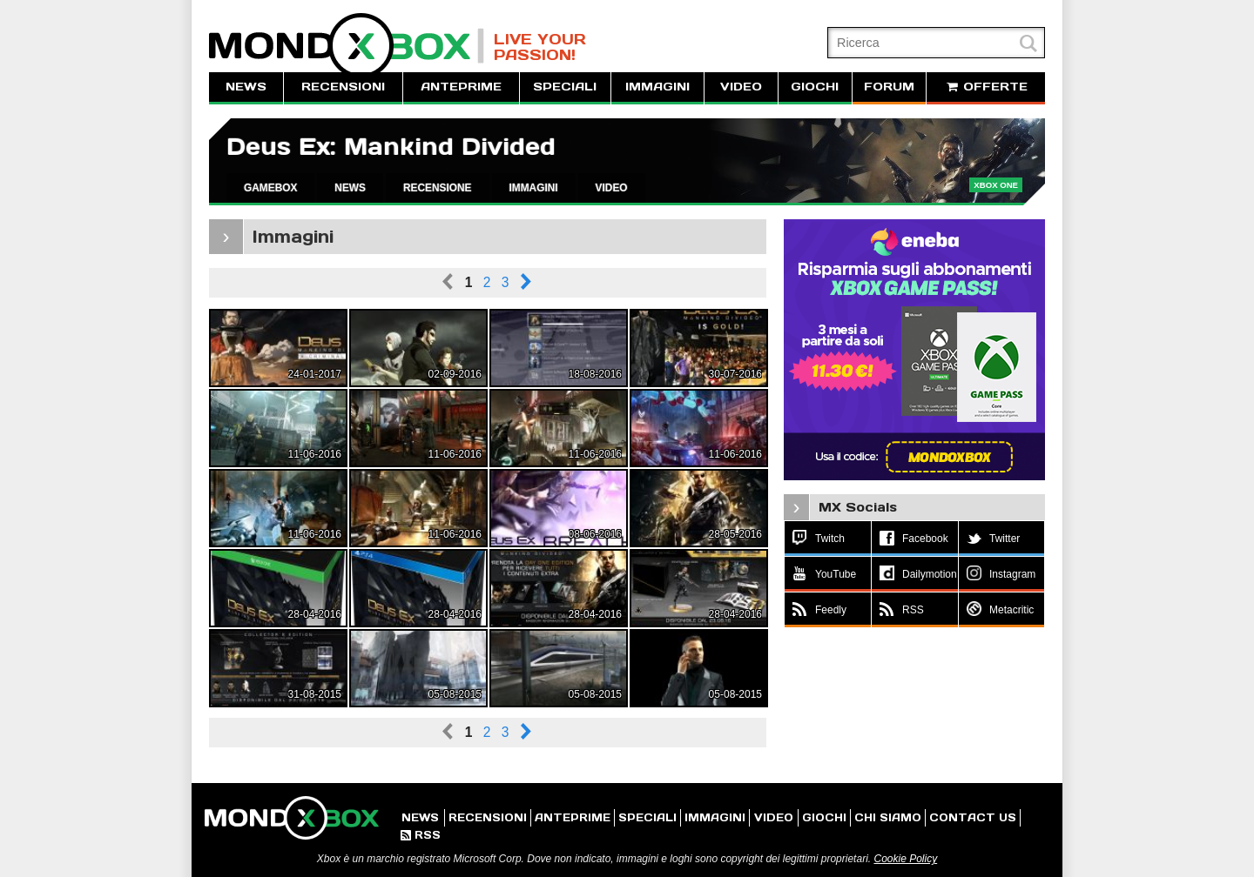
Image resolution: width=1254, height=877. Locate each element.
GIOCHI (815, 86)
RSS (421, 834)
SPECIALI (565, 86)
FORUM (889, 86)
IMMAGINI (657, 86)
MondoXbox (346, 45)
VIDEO (741, 86)
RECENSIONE (437, 188)
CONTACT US (972, 817)
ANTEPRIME (461, 86)
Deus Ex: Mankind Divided (391, 146)
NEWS (246, 86)
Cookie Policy (905, 859)
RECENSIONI (343, 86)
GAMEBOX (270, 188)
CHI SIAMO (887, 817)
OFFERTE (986, 86)
